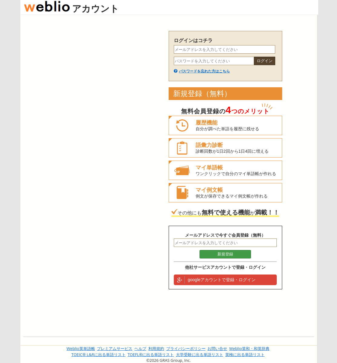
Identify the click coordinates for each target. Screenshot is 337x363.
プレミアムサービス (114, 348)
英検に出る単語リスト (245, 354)
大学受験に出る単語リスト (199, 354)
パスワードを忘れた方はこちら (204, 71)
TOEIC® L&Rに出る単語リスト (98, 354)
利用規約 (156, 348)
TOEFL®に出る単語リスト (150, 354)
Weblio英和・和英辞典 (249, 348)
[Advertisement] (93, 122)
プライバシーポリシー (186, 348)
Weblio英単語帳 (81, 348)
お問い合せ (217, 348)
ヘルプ (140, 348)
